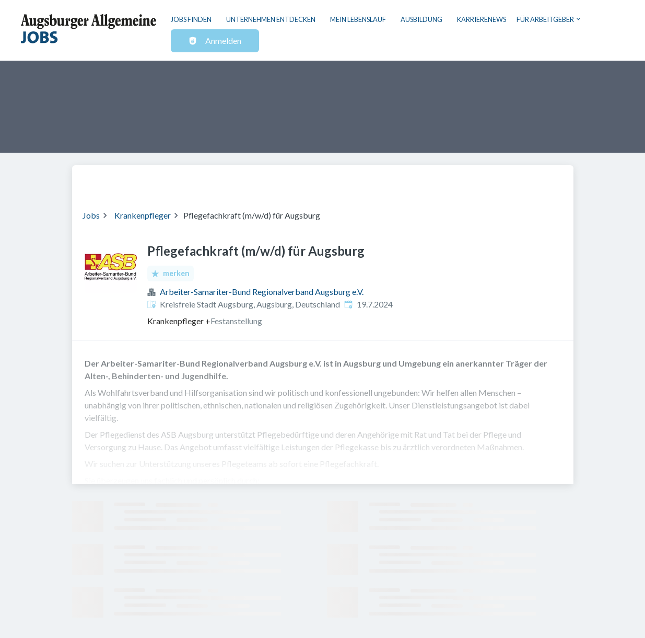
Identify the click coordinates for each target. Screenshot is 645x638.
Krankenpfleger (142, 215)
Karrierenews (481, 19)
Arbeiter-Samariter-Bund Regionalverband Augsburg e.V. (261, 292)
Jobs (91, 215)
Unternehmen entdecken (270, 19)
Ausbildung (421, 19)
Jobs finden (191, 19)
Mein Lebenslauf (358, 19)
